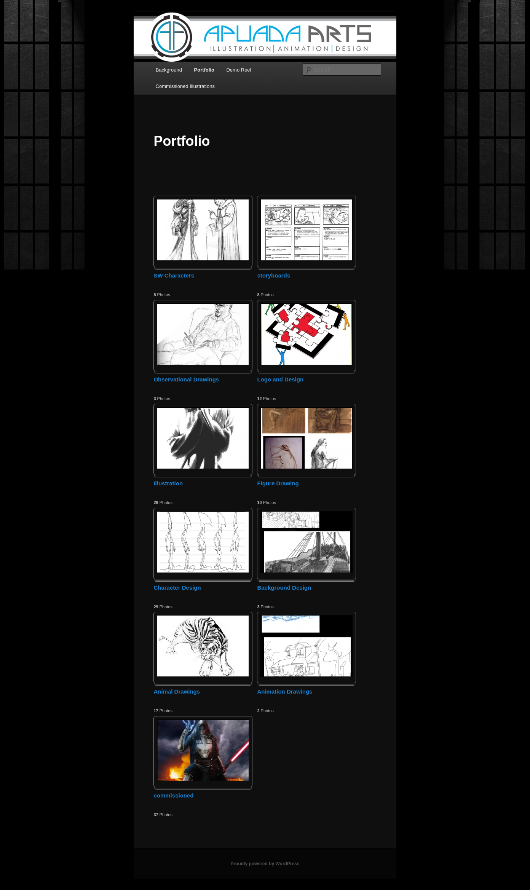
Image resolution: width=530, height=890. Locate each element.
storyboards (273, 275)
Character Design (177, 587)
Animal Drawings (176, 691)
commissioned (173, 795)
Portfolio (204, 70)
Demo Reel (238, 70)
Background (169, 70)
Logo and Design (280, 379)
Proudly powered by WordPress (264, 863)
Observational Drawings (186, 379)
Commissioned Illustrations (185, 86)
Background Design (284, 587)
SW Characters (173, 275)
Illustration (168, 483)
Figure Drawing (278, 483)
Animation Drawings (284, 691)
